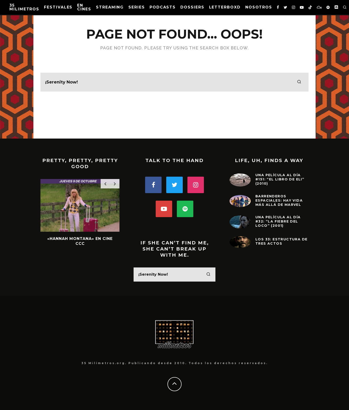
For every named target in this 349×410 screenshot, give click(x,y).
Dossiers (192, 7)
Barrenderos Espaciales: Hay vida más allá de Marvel (279, 200)
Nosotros (258, 7)
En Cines (84, 7)
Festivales (58, 7)
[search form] (174, 82)
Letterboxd (225, 7)
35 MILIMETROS (24, 7)
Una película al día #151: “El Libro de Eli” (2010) (279, 179)
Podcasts (163, 7)
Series (136, 7)
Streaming (110, 7)
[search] (299, 82)
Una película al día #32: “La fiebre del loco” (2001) (278, 221)
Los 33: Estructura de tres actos (281, 241)
